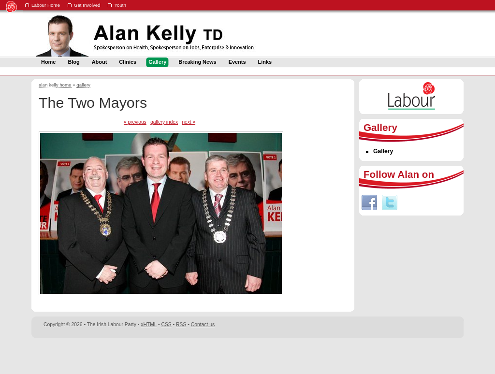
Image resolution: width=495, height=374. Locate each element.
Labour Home (45, 5)
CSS (166, 324)
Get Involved (87, 5)
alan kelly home (55, 84)
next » (188, 122)
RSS (181, 324)
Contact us (203, 324)
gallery (83, 84)
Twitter (389, 202)
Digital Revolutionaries (442, 356)
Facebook (369, 202)
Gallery (383, 151)
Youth (120, 5)
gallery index (164, 122)
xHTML (149, 324)
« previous (135, 122)
